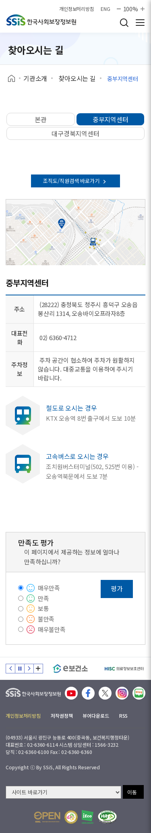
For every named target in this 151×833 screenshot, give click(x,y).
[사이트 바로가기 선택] (63, 792)
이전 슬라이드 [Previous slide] (10, 668)
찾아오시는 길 (77, 78)
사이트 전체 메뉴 (140, 22)
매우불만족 (52, 629)
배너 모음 (38, 668)
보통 (43, 608)
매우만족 (49, 588)
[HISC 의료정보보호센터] (124, 668)
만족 (43, 598)
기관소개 (35, 78)
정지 (20, 668)
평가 (117, 588)
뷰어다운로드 (96, 715)
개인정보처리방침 (76, 8)
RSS (123, 715)
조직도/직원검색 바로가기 (75, 181)
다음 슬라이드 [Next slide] (29, 668)
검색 (124, 22)
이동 (132, 792)
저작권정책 (61, 715)
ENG (105, 8)
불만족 (46, 619)
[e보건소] (70, 668)
